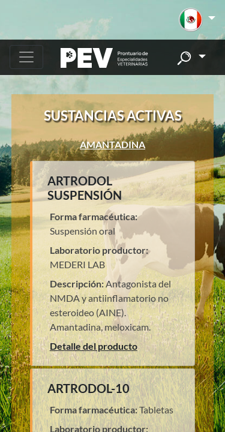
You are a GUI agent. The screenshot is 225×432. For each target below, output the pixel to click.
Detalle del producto (93, 346)
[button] (197, 20)
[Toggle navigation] (26, 57)
